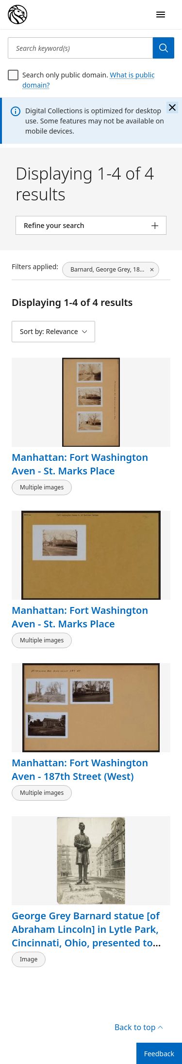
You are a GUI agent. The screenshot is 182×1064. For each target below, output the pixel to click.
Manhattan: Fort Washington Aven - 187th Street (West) (80, 769)
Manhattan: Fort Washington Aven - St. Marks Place (80, 464)
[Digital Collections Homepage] (17, 14)
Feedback (159, 1053)
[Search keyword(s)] (80, 48)
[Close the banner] (172, 107)
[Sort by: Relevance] (53, 331)
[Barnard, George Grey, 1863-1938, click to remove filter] (110, 269)
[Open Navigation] (160, 14)
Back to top (139, 1027)
